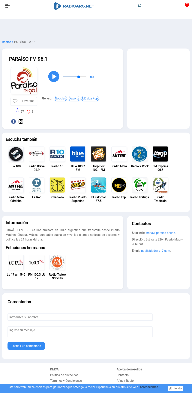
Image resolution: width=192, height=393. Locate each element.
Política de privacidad (64, 375)
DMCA (54, 369)
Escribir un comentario (26, 346)
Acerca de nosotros (129, 369)
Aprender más (149, 387)
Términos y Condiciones (66, 380)
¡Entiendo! (175, 388)
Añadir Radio (125, 380)
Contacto (123, 375)
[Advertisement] (96, 28)
